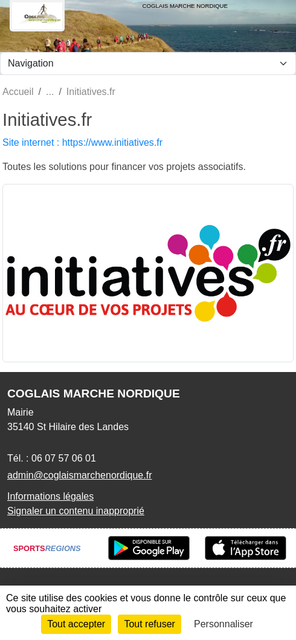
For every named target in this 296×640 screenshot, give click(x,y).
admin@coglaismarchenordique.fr (79, 475)
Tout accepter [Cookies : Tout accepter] (76, 624)
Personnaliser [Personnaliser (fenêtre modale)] (223, 624)
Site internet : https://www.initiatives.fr (82, 142)
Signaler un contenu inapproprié (75, 511)
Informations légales (50, 496)
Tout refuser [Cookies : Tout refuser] (149, 624)
